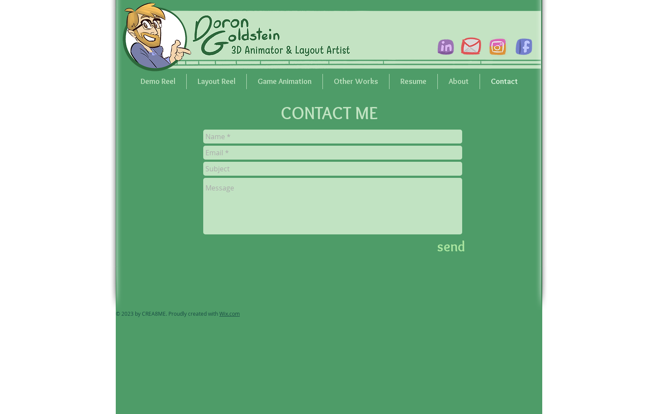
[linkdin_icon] (445, 46)
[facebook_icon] (523, 46)
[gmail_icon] (471, 46)
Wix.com (229, 313)
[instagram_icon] (497, 46)
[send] (451, 247)
